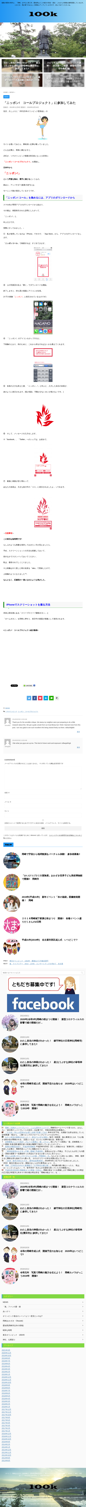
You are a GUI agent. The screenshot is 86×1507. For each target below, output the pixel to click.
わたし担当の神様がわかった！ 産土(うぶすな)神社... (27, 1137)
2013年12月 (6, 1450)
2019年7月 (6, 1361)
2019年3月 (6, 1369)
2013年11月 (6, 1452)
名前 (7, 793)
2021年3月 (6, 1350)
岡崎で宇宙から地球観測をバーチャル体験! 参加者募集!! (51, 854)
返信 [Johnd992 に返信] (78, 732)
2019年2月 (6, 1372)
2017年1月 (6, 1431)
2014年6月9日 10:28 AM (19, 719)
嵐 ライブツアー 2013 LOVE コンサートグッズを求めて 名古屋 (36, 964)
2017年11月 (6, 1412)
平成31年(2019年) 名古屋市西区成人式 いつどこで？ (50, 940)
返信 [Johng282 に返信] (78, 747)
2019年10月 (6, 1356)
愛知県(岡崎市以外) (36, 1473)
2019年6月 (6, 1364)
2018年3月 (6, 1401)
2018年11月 (6, 1380)
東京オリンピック (50, 1473)
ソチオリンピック (11, 711)
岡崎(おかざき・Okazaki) (19, 1473)
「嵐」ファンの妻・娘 (59, 1475)
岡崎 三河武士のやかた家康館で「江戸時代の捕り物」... (28, 1165)
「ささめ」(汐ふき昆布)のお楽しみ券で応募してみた (26, 1132)
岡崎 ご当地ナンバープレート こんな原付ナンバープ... (27, 1128)
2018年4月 (6, 1399)
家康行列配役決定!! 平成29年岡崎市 (20, 1147)
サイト (6, 811)
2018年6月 (6, 1393)
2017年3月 (6, 1426)
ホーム (7, 1473)
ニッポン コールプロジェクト (28, 711)
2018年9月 (6, 1385)
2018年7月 (6, 1391)
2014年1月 (6, 1447)
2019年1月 (6, 1374)
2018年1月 (6, 1407)
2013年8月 (6, 1461)
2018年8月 (6, 1388)
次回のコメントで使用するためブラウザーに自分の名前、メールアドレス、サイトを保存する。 (38, 823)
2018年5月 (6, 1396)
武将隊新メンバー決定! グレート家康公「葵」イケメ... (27, 1142)
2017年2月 (6, 1428)
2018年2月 (6, 1404)
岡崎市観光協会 (45, 1475)
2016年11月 (6, 1436)
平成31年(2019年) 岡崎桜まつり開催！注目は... (24, 1170)
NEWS (7, 708)
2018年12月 (6, 1377)
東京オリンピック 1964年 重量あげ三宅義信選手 (29, 961)
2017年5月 (6, 1420)
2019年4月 (6, 1366)
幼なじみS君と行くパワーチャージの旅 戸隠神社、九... (28, 1156)
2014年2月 (6, 1444)
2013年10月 (6, 1455)
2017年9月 (6, 1417)
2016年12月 (6, 1434)
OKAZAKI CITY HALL (30, 1475)
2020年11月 (6, 1353)
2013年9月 (6, 1458)
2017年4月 (6, 1423)
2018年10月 (6, 1382)
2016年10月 (6, 1439)
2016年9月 (6, 1442)
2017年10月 (6, 1415)
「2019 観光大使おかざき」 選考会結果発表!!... (24, 1161)
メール (7, 802)
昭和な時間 (61, 1473)
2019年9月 (6, 1358)
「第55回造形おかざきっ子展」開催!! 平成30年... (24, 1151)
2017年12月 (6, 1409)
